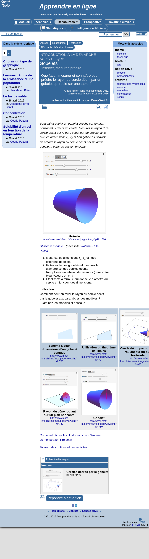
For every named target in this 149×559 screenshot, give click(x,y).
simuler (121, 97)
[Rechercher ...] (110, 34)
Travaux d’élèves (120, 22)
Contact (73, 511)
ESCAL (136, 525)
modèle (121, 72)
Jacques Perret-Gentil (93, 100)
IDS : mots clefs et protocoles (56, 47)
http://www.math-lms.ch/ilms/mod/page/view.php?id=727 (99, 357)
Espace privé (89, 511)
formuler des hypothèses (131, 84)
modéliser (122, 90)
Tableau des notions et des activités (63, 447)
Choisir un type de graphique (17, 63)
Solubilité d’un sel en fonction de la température (17, 130)
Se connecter (14, 33)
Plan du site (56, 511)
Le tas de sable (15, 96)
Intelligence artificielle (88, 28)
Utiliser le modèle (51, 246)
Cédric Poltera (19, 120)
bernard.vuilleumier (66, 100)
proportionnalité (126, 76)
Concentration (14, 113)
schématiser (124, 93)
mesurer (122, 87)
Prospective (92, 22)
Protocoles (75, 43)
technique (122, 57)
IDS (119, 65)
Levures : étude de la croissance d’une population (18, 79)
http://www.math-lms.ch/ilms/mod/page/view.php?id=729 (60, 421)
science (121, 53)
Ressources (67, 22)
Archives (43, 22)
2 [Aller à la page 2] (9, 52)
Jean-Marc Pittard (21, 90)
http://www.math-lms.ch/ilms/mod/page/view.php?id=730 (74, 239)
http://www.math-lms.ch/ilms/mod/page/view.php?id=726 (60, 358)
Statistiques (54, 28)
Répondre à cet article (64, 498)
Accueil (22, 22)
